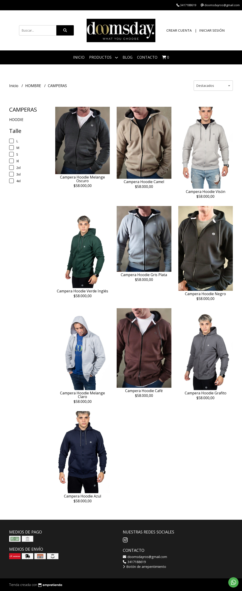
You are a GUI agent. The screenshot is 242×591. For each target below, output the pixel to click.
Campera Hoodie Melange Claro (82, 394)
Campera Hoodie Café (144, 390)
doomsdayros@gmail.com (145, 557)
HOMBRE (33, 85)
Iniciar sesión (212, 30)
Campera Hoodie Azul (82, 496)
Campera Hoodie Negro (205, 293)
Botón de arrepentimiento (144, 566)
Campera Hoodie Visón (205, 191)
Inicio (79, 57)
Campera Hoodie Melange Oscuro (82, 179)
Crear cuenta (179, 30)
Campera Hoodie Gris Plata (144, 274)
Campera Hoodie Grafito (205, 393)
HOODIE (16, 119)
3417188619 (134, 562)
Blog (127, 57)
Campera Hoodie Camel (144, 181)
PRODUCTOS (103, 57)
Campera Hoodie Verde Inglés (82, 291)
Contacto (147, 57)
